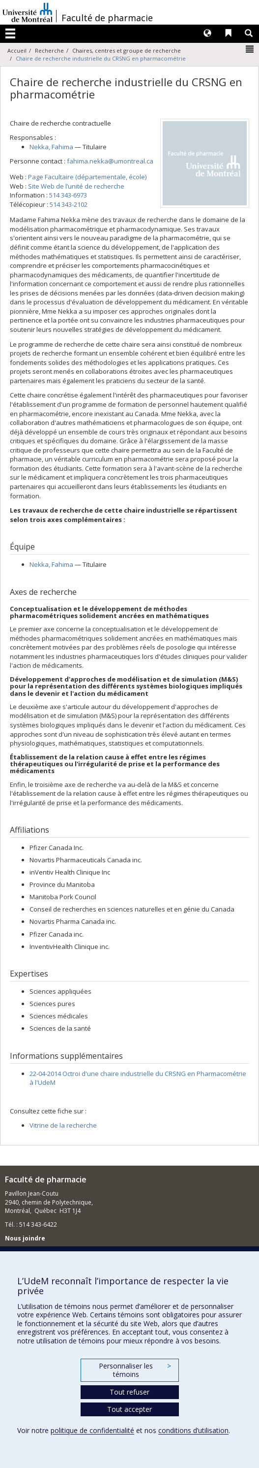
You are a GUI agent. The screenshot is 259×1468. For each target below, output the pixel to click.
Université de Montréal (27, 12)
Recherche (49, 50)
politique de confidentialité (92, 1430)
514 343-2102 (68, 204)
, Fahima (51, 146)
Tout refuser (129, 1392)
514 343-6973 (68, 195)
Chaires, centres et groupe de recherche (126, 50)
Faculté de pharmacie (107, 17)
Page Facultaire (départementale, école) (87, 176)
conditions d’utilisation (193, 1430)
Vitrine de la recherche (63, 1125)
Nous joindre (25, 1238)
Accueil (17, 50)
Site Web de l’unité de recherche (76, 186)
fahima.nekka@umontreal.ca (110, 161)
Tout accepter (129, 1409)
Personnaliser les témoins (135, 1370)
